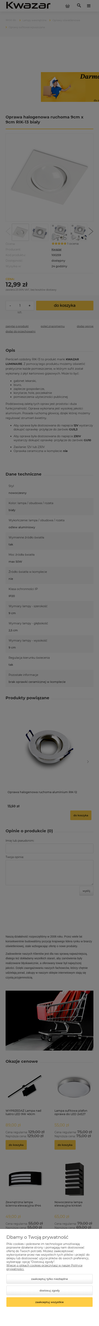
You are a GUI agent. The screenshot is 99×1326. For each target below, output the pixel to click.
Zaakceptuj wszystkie (49, 1302)
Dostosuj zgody (50, 1290)
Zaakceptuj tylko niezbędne (49, 1278)
